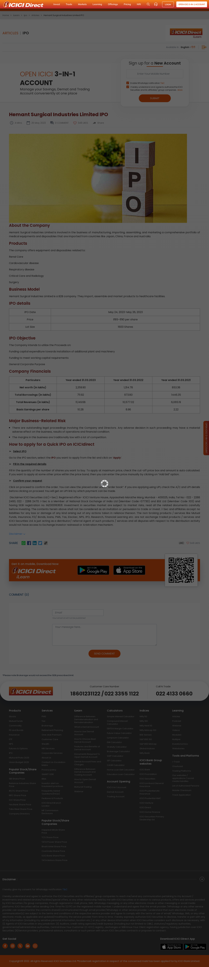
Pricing (127, 4)
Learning (97, 4)
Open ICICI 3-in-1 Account (191, 4)
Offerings (113, 4)
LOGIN (168, 4)
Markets (82, 4)
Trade (69, 4)
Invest (56, 4)
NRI (139, 4)
